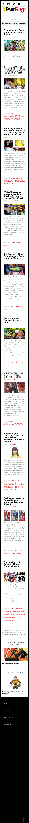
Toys (13, 183)
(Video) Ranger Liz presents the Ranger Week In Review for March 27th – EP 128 (13, 195)
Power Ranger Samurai (14, 610)
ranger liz (19, 118)
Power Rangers (15, 178)
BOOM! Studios (14, 115)
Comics (20, 115)
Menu (15, 19)
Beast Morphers (15, 306)
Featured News (14, 480)
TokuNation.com (8, 717)
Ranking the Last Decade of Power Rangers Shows (12, 564)
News (11, 55)
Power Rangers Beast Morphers (12, 424)
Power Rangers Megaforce (18, 614)
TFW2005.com (8, 704)
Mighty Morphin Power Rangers (12, 116)
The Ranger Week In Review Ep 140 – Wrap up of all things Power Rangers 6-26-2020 (14, 70)
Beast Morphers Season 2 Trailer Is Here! (12, 320)
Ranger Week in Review (9, 119)
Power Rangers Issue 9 (10, 664)
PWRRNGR (14, 12)
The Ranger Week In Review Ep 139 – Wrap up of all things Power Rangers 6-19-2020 (14, 131)
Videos (15, 55)
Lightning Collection (16, 423)
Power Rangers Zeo (11, 489)
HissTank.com (8, 724)
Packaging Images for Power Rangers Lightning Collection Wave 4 (14, 501)
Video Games (19, 119)
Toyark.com (7, 711)
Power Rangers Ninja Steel (11, 616)
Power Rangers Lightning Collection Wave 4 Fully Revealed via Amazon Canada (14, 437)
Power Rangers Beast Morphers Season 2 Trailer (14, 32)
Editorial (12, 607)
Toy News (15, 305)
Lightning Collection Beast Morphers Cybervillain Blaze (14, 375)
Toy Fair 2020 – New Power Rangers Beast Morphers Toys (14, 256)
